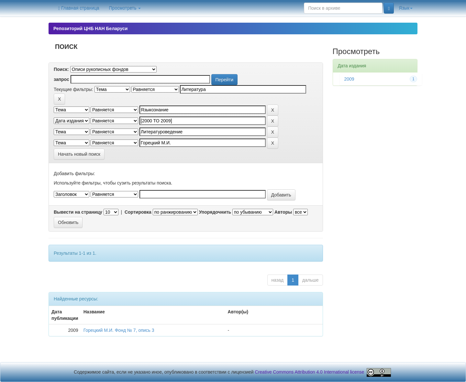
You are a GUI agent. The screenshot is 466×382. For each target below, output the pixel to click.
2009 (349, 79)
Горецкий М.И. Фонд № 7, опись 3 (118, 330)
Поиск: (61, 69)
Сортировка (138, 212)
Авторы (283, 212)
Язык (406, 8)
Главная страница (78, 8)
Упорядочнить (215, 212)
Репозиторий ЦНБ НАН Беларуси (90, 28)
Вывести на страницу (78, 212)
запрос (61, 79)
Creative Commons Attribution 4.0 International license (309, 372)
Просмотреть (125, 8)
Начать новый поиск (79, 154)
